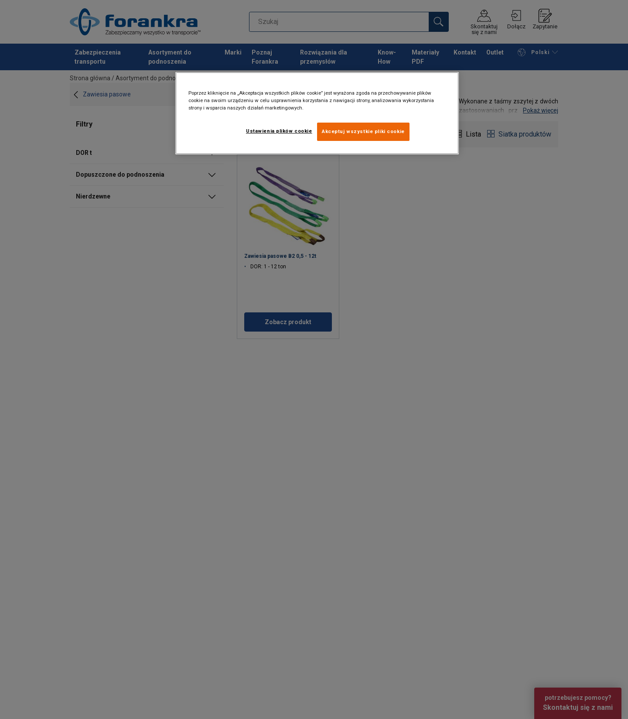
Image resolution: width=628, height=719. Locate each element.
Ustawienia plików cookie (279, 131)
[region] (317, 113)
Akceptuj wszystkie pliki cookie (363, 131)
